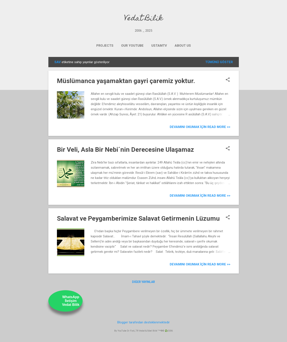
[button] (227, 80)
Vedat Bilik (143, 19)
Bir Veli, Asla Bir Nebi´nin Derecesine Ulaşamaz (125, 149)
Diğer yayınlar (143, 282)
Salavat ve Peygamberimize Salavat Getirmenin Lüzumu (138, 218)
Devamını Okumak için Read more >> (200, 127)
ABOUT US (183, 46)
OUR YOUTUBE (132, 46)
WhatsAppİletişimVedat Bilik (70, 300)
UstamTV (159, 46)
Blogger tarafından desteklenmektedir (143, 322)
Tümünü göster (219, 62)
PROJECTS (104, 46)
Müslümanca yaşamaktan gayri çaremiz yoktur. (126, 81)
